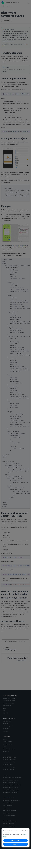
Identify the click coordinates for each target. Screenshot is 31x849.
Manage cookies (15, 840)
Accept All (15, 844)
